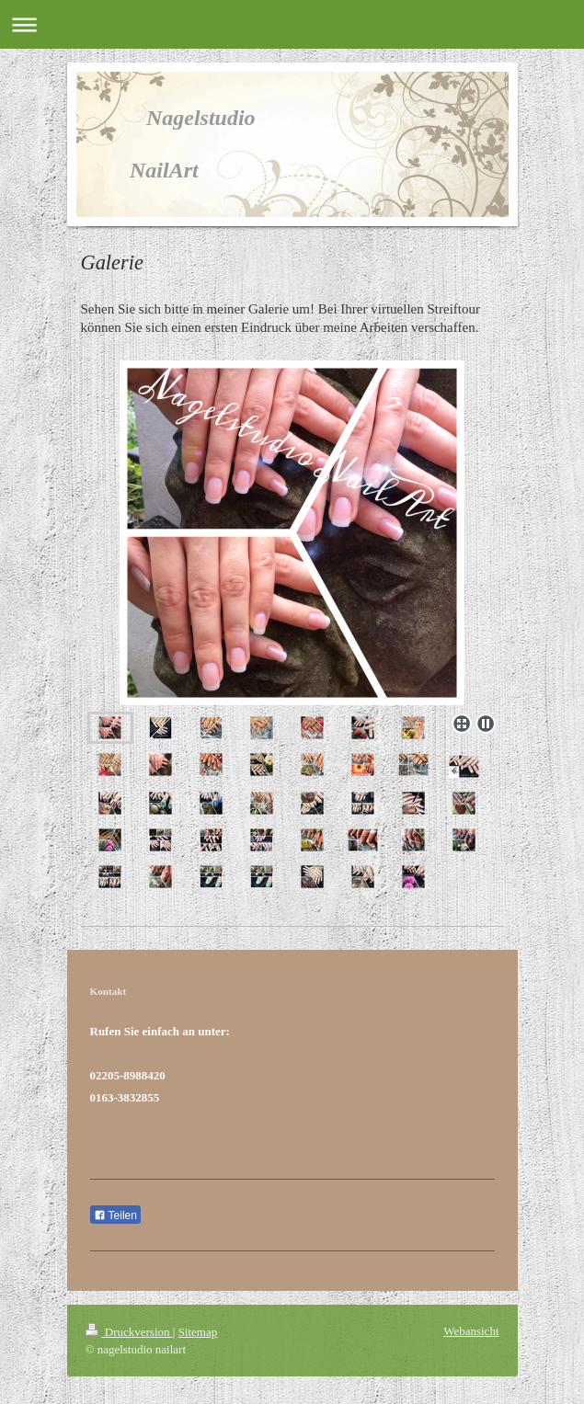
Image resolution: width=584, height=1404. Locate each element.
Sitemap (198, 1332)
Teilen (115, 1215)
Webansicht (470, 1331)
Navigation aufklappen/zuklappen (292, 24)
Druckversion (129, 1332)
